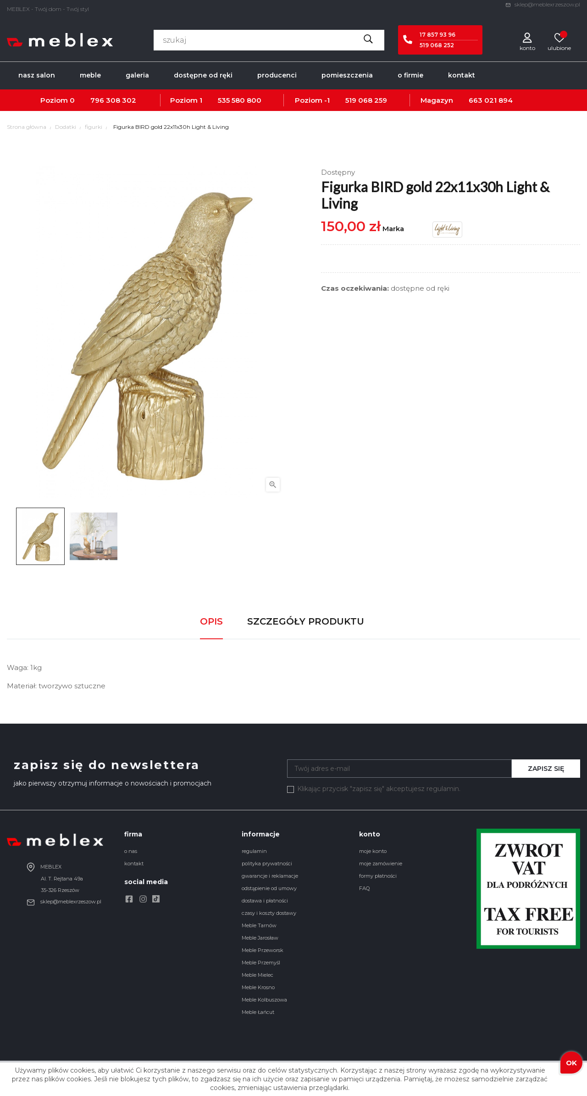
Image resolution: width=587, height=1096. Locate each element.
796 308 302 (113, 100)
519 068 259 (366, 100)
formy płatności (378, 876)
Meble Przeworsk (262, 950)
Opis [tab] (211, 621)
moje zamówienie (380, 863)
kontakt (134, 863)
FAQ (364, 888)
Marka (393, 228)
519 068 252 (437, 45)
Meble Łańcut (258, 1012)
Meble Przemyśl (261, 962)
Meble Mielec (257, 975)
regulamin (254, 851)
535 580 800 (239, 100)
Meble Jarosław (260, 938)
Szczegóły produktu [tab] (305, 621)
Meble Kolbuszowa (264, 999)
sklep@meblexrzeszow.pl (542, 4)
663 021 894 (491, 100)
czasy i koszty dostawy (269, 913)
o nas (130, 851)
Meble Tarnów (259, 925)
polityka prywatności (267, 863)
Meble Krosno (258, 987)
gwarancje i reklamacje (270, 876)
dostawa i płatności (265, 900)
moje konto (373, 851)
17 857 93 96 (437, 34)
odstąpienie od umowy (269, 888)
